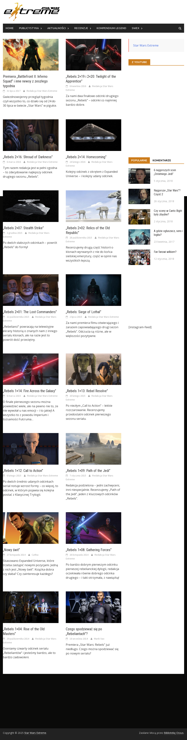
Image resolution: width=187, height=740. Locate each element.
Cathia (35, 554)
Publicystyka (29, 28)
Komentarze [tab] (162, 160)
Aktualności (56, 28)
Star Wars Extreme (146, 45)
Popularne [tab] (139, 160)
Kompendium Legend (111, 28)
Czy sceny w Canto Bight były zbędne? (168, 212)
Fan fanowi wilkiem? (165, 252)
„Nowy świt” (11, 550)
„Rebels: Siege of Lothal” (83, 312)
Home (10, 28)
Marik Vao (99, 638)
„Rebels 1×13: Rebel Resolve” (87, 391)
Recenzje (81, 28)
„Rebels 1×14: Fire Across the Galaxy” (29, 391)
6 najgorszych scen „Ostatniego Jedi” (165, 172)
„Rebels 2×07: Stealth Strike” (23, 228)
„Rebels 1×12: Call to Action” (23, 470)
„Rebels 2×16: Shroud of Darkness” (28, 157)
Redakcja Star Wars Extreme (42, 90)
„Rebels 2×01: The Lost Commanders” (30, 312)
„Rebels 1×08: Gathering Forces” (89, 550)
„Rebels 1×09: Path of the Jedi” (88, 470)
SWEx (135, 28)
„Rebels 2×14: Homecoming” (86, 157)
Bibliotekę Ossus (174, 733)
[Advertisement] (156, 295)
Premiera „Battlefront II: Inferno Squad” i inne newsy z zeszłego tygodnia (25, 81)
